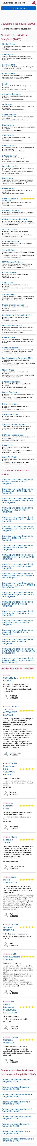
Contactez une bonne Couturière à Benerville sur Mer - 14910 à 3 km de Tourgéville (17, 500)
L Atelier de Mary (9, 156)
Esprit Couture (8, 65)
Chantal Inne (8, 125)
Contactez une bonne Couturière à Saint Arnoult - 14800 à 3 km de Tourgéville (17, 491)
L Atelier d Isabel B (10, 210)
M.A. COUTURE (9, 229)
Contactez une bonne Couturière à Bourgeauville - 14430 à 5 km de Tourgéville (17, 566)
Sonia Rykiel (8, 54)
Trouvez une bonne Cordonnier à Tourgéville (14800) (17, 1110)
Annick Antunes (9, 115)
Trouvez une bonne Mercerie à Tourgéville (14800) (16, 1132)
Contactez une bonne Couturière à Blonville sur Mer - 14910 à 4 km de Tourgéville (18, 529)
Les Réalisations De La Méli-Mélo (17, 358)
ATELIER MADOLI (10, 241)
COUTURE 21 (9, 678)
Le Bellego (7, 104)
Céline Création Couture (13, 305)
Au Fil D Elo (7, 283)
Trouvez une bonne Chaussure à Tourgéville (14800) (17, 1095)
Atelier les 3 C (8, 188)
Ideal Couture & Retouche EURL (17, 315)
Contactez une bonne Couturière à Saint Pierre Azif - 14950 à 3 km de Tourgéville (18, 519)
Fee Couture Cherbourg (8, 1004)
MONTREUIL (9, 930)
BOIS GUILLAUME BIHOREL (9, 772)
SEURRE (7, 681)
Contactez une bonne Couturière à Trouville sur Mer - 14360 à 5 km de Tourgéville (18, 557)
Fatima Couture (9, 272)
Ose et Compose (9, 392)
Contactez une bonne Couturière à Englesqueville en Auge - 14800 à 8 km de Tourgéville (18, 660)
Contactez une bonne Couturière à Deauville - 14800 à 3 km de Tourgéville (17, 510)
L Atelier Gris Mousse (12, 382)
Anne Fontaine (8, 337)
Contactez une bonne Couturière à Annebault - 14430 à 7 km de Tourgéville (17, 632)
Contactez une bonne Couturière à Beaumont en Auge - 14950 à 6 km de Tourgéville (18, 594)
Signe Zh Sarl (8, 250)
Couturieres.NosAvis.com (13, 3)
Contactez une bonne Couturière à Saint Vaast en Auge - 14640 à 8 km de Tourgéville (18, 651)
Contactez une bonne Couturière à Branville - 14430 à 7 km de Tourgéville (17, 604)
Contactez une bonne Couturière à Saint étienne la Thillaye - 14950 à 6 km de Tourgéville (18, 585)
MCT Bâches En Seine (12, 262)
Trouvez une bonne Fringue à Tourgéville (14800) (15, 1088)
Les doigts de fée (10, 166)
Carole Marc (7, 178)
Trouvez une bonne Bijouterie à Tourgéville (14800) (16, 1080)
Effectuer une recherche (18, 8)
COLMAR (9, 959)
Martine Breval (8, 44)
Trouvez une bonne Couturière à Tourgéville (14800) (16, 1117)
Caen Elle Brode (9, 457)
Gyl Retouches (8, 294)
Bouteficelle (7, 445)
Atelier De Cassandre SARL (14, 219)
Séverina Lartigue (10, 404)
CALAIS (6, 842)
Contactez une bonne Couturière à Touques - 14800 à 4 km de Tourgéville (17, 547)
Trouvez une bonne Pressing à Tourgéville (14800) (16, 1103)
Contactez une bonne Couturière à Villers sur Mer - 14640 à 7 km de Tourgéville (17, 613)
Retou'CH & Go (9, 145)
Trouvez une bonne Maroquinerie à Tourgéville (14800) (18, 1140)
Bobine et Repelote (11, 348)
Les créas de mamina (12, 325)
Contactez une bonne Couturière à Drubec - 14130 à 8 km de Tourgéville (17, 641)
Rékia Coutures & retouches (10, 199)
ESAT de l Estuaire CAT (13, 435)
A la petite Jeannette (11, 94)
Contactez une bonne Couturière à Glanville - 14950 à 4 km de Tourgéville (17, 538)
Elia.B (4, 84)
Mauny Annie (8, 370)
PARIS (6, 808)
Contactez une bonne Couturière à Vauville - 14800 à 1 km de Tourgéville (17, 482)
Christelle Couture (10, 414)
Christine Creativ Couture (13, 424)
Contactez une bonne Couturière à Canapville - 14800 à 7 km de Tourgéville (17, 623)
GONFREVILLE (10, 882)
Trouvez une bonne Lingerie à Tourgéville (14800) (15, 1125)
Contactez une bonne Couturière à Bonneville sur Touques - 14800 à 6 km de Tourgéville (18, 576)
